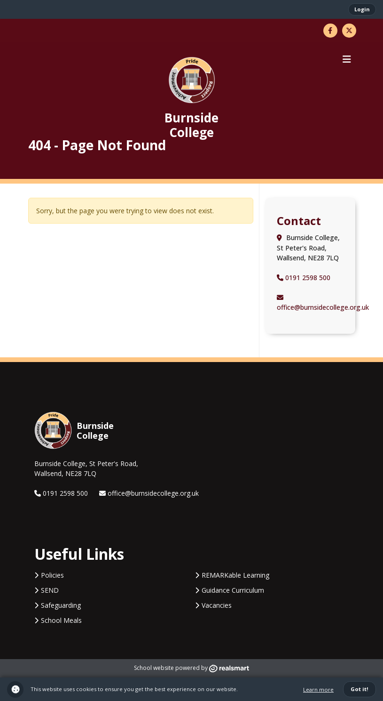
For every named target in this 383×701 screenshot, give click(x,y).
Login (362, 9)
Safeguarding (61, 605)
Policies (52, 575)
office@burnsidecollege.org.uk (149, 493)
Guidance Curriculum (233, 590)
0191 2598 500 (303, 277)
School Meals (61, 620)
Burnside (191, 124)
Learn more (318, 689)
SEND (50, 590)
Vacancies (217, 605)
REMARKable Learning (235, 575)
